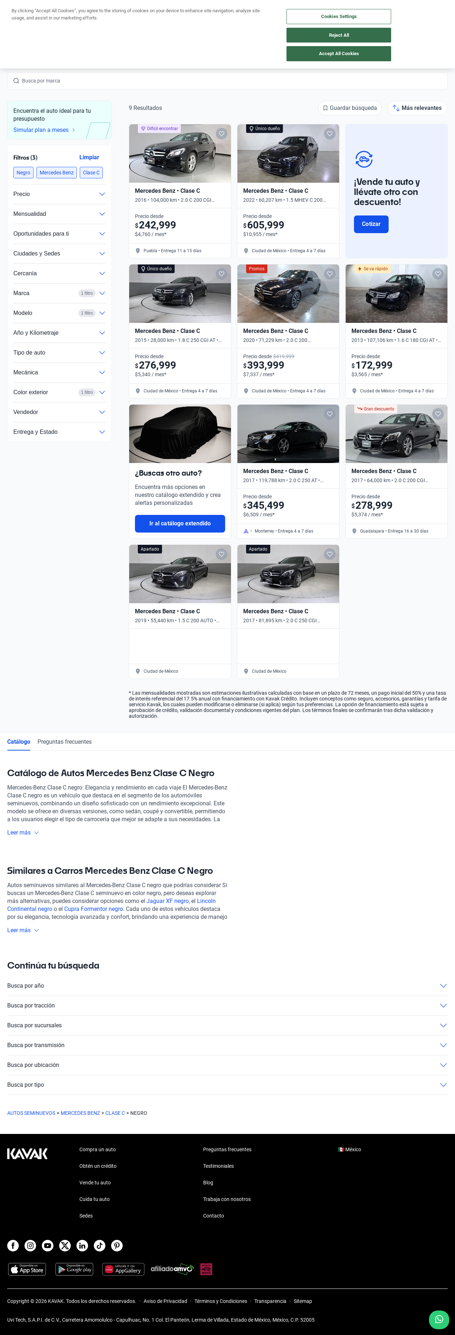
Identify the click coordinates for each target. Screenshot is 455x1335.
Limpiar (89, 157)
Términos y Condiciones (220, 1301)
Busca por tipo (227, 1085)
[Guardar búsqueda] (350, 108)
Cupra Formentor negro (93, 908)
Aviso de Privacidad (165, 1301)
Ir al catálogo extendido (180, 523)
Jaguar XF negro (167, 901)
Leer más (23, 832)
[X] (65, 1245)
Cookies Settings (339, 16)
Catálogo (18, 741)
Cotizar (371, 224)
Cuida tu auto (94, 1199)
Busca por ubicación (227, 1065)
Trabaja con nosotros (227, 1199)
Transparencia (270, 1301)
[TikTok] (99, 1245)
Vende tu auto (95, 1182)
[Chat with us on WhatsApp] (439, 1320)
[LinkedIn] (82, 1245)
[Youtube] (47, 1245)
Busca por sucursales (227, 1025)
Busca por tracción (227, 1006)
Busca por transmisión (227, 1045)
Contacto (213, 1216)
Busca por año (227, 986)
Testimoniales (218, 1166)
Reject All (339, 35)
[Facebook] (13, 1245)
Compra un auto (97, 1149)
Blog (208, 1182)
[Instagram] (30, 1245)
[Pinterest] (117, 1245)
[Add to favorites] (221, 133)
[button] (23, 172)
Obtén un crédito (98, 1166)
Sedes (86, 1216)
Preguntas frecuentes (65, 741)
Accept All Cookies (339, 53)
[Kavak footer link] (27, 1183)
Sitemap (303, 1301)
